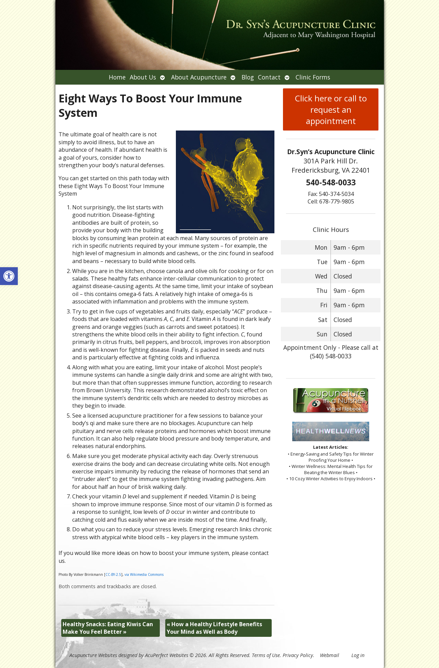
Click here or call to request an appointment (331, 109)
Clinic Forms (313, 77)
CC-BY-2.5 (113, 574)
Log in (357, 655)
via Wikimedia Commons (144, 574)
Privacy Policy (298, 655)
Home (117, 77)
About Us (143, 77)
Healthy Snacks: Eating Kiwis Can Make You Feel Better (108, 627)
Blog (248, 77)
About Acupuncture (199, 77)
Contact (269, 77)
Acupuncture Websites (93, 655)
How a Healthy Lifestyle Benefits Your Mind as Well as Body (214, 627)
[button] (9, 276)
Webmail (329, 655)
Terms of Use (266, 655)
